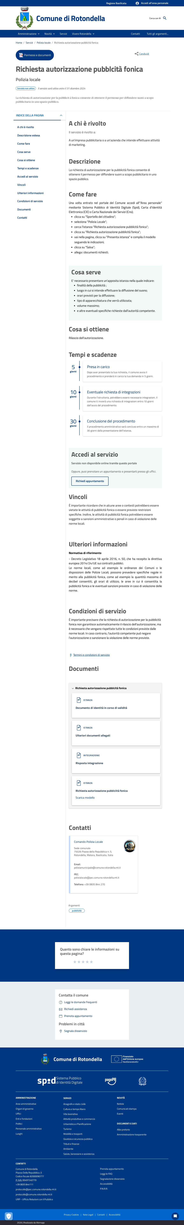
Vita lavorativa (70, 1114)
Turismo (67, 1129)
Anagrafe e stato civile (74, 1104)
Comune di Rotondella (70, 18)
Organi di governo (24, 1109)
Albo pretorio (123, 1129)
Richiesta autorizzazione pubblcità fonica (76, 42)
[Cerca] (164, 18)
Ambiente (68, 1149)
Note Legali (88, 1214)
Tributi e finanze (71, 1144)
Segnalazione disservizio (112, 1179)
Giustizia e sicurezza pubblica (77, 1139)
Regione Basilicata (116, 3)
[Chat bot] (175, 1216)
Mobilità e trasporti (72, 1134)
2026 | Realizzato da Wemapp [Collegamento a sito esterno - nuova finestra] (30, 1222)
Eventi (120, 1114)
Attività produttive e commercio (79, 1119)
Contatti (21, 1163)
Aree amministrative (26, 1104)
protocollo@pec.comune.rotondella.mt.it (36, 1189)
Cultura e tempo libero (74, 1109)
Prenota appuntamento (112, 1169)
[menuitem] (135, 34)
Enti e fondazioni (24, 1119)
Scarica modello (85, 797)
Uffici (18, 1114)
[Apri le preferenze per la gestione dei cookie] (9, 1216)
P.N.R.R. (104, 1189)
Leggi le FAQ (106, 1174)
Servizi (29, 42)
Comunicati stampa (126, 1109)
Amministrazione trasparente (132, 1134)
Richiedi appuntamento (90, 481)
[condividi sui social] (141, 53)
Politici (19, 1124)
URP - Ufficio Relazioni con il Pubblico (34, 1199)
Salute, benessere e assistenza (78, 1154)
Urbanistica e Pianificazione (77, 1124)
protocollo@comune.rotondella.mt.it (34, 1194)
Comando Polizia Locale (88, 842)
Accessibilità (106, 1184)
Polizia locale (44, 42)
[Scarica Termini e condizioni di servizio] (89, 655)
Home (19, 42)
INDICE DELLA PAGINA (30, 115)
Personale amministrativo (29, 1128)
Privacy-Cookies (71, 1214)
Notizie (120, 1104)
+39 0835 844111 (24, 1184)
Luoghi (19, 1134)
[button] (151, 3)
